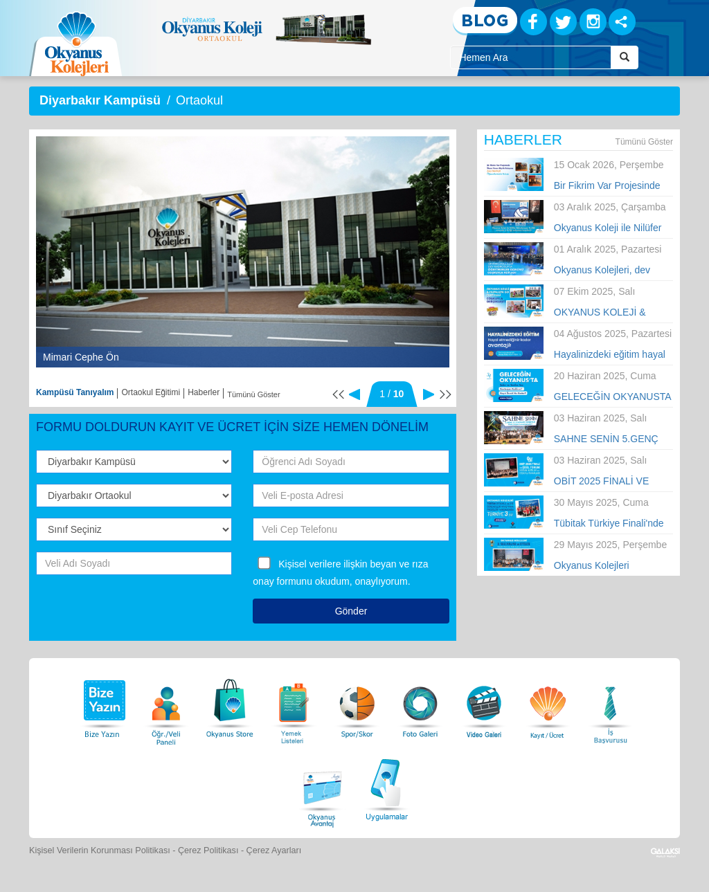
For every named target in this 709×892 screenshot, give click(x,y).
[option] (242, 252)
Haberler (203, 392)
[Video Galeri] (484, 705)
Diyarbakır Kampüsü (100, 100)
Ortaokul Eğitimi (150, 392)
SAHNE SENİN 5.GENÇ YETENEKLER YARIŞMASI (613, 439)
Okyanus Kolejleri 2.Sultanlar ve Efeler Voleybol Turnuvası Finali (608, 566)
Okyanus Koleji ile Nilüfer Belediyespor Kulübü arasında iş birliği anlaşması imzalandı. (608, 228)
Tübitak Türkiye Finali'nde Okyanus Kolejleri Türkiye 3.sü (609, 524)
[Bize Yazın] (102, 705)
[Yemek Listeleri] (293, 705)
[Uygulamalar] (386, 788)
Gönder (351, 611)
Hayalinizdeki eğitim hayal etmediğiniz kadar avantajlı (611, 355)
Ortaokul (199, 100)
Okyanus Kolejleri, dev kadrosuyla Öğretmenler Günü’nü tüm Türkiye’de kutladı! (605, 270)
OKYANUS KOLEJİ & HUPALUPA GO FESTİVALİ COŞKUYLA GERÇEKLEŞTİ (613, 313)
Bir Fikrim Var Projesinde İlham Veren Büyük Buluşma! (607, 186)
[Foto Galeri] (420, 705)
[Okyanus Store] (229, 705)
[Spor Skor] (357, 705)
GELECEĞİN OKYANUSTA (613, 396)
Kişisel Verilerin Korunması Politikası (99, 850)
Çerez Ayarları (274, 850)
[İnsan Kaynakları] (610, 705)
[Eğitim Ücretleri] (547, 705)
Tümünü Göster (253, 394)
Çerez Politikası (208, 850)
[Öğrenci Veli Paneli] (166, 705)
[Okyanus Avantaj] (322, 788)
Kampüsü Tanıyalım (75, 392)
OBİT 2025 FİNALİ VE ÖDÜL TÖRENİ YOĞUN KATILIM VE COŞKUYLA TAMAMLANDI (607, 481)
